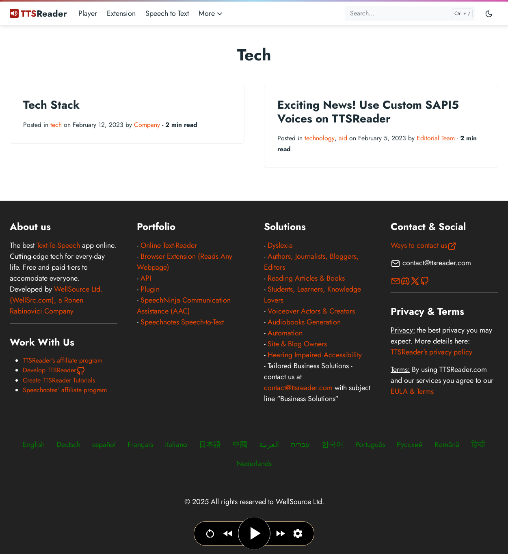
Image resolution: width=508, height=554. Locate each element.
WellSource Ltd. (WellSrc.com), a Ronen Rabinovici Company (56, 300)
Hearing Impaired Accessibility (315, 355)
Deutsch (68, 444)
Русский (410, 444)
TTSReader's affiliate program (62, 360)
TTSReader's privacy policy (431, 352)
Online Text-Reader (169, 245)
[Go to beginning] (210, 533)
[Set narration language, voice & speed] (298, 533)
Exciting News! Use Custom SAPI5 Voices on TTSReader (368, 112)
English (34, 444)
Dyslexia (280, 245)
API (146, 278)
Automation (285, 333)
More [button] (211, 13)
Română (447, 444)
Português (370, 444)
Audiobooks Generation (304, 322)
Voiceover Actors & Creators (311, 311)
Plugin (150, 289)
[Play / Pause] (254, 533)
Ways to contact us (424, 245)
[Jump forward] (280, 533)
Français (140, 444)
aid (343, 138)
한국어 (333, 444)
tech (56, 124)
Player (87, 13)
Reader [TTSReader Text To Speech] (38, 13)
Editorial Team (436, 138)
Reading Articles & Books (306, 278)
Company (147, 124)
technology (320, 138)
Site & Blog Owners (297, 344)
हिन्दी (478, 444)
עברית (300, 444)
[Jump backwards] (228, 533)
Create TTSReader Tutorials (59, 380)
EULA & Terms (412, 391)
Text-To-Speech (58, 245)
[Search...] (410, 13)
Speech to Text (167, 13)
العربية (269, 444)
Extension (121, 13)
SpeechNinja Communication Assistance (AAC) (184, 305)
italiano (176, 444)
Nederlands (254, 463)
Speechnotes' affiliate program (65, 390)
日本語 (210, 444)
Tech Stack (51, 105)
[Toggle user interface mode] (489, 13)
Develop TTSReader (54, 370)
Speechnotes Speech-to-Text (182, 322)
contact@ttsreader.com (298, 387)
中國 (240, 444)
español (104, 444)
